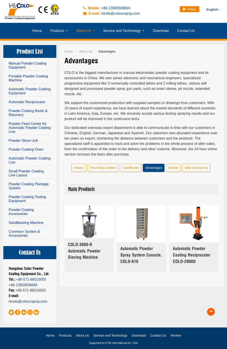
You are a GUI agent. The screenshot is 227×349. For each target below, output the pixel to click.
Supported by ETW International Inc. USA (113, 343)
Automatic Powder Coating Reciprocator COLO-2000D (191, 255)
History (79, 168)
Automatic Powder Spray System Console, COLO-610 (141, 255)
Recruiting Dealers (103, 168)
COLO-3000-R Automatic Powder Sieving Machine (84, 251)
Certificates (131, 168)
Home (69, 51)
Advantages (153, 168)
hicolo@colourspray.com (120, 13)
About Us (85, 51)
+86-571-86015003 (31, 279)
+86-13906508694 (115, 8)
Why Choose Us (196, 168)
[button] (59, 31)
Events (173, 168)
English (213, 9)
